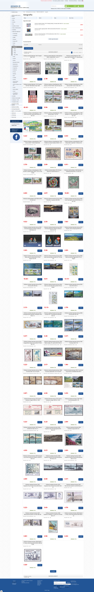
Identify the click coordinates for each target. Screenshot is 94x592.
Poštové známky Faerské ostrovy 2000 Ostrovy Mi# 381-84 (73, 313)
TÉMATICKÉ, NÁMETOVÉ (16, 31)
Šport (14, 75)
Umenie (14, 79)
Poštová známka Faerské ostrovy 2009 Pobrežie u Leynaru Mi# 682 (53, 199)
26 (25, 53)
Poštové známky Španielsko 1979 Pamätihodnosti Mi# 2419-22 (47, 34)
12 (24, 53)
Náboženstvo (15, 64)
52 (26, 53)
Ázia (13, 24)
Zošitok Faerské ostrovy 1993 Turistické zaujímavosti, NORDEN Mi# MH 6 (73, 370)
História (14, 58)
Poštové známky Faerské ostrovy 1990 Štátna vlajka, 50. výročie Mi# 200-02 (53, 342)
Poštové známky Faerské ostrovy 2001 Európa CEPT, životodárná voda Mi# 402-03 (53, 314)
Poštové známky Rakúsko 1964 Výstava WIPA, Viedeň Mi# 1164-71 (53, 56)
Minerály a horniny (16, 62)
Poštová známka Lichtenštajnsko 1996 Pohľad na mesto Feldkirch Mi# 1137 (53, 142)
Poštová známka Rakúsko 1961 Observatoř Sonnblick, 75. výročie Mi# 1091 (73, 57)
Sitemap (38, 584)
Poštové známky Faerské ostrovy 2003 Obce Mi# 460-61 (73, 285)
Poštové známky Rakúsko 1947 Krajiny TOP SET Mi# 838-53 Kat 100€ (33, 85)
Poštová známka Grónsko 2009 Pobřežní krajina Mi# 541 (73, 428)
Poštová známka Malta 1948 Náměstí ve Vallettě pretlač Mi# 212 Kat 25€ (73, 170)
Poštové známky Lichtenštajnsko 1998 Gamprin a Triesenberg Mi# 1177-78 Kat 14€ (73, 114)
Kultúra (14, 60)
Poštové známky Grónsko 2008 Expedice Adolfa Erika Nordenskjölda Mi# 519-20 (73, 457)
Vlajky (15, 52)
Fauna (14, 43)
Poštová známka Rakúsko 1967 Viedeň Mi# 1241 (33, 56)
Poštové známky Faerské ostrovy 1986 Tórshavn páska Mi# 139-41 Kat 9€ (53, 370)
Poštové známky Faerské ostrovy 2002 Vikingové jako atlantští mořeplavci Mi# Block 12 (32, 314)
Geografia (15, 46)
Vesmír (14, 87)
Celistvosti (14, 113)
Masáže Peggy (47, 590)
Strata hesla (39, 583)
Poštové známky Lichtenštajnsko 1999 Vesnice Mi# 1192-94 (53, 113)
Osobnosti (15, 69)
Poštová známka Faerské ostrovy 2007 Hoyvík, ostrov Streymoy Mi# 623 (73, 228)
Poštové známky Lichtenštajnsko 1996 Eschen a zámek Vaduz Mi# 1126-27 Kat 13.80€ (32, 171)
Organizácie (15, 68)
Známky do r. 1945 (15, 99)
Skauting (14, 73)
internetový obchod (60, 585)
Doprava (14, 39)
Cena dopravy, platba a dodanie (58, 0)
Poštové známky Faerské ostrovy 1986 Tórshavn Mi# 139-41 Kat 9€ (32, 370)
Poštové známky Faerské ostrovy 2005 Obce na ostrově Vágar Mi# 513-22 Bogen (73, 257)
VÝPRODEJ (14, 115)
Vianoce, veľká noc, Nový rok (17, 85)
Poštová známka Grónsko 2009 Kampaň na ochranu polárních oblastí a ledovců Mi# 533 (32, 457)
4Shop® (58, 586)
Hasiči (14, 56)
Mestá (15, 50)
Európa (13, 18)
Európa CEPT (15, 41)
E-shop (55, 585)
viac (30, 58)
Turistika (14, 77)
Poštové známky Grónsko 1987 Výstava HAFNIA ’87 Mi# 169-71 (33, 428)
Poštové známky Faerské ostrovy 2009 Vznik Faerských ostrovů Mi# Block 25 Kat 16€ (73, 200)
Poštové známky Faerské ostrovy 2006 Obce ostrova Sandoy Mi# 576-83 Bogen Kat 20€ (32, 257)
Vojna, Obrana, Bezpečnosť (15, 82)
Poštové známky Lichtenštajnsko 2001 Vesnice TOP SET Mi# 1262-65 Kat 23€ (53, 85)
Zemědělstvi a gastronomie (15, 94)
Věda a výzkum (15, 89)
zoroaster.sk (15, 6)
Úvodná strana (14, 12)
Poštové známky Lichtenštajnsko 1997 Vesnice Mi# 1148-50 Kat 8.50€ (32, 142)
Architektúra (15, 35)
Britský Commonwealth (16, 98)
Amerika (13, 22)
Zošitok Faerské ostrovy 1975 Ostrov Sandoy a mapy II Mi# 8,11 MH (32, 399)
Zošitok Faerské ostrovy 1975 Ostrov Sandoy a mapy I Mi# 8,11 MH (53, 399)
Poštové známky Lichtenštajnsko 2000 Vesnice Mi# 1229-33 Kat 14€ (73, 85)
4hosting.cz (67, 586)
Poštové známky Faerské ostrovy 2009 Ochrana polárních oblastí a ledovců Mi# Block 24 (32, 229)
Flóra (14, 45)
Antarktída (14, 29)
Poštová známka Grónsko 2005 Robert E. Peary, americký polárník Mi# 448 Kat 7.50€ (32, 543)
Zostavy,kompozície (16, 109)
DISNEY (14, 37)
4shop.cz (59, 588)
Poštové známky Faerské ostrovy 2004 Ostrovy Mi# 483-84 (32, 285)
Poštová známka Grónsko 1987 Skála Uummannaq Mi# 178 (73, 399)
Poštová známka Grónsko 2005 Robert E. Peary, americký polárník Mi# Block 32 (73, 514)
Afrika (13, 20)
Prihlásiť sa (39, 581)
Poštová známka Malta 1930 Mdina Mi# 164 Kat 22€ (32, 199)
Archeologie (15, 33)
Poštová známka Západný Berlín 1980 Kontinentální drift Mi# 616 (47, 28)
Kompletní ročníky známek (15, 104)
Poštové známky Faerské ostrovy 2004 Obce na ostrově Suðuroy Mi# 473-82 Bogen (53, 286)
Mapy (15, 48)
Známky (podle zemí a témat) (16, 16)
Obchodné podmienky (73, 0)
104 (28, 53)
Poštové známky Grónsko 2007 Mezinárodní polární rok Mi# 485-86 (32, 513)
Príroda (14, 71)
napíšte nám (14, 125)
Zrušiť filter (80, 48)
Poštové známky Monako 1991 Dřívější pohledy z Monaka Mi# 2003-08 (49, 23)
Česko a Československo (16, 27)
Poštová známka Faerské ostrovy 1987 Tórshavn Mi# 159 (73, 342)
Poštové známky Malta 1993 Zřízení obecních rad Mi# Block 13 (53, 170)
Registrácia (39, 582)
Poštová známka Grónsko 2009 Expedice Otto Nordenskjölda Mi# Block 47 (53, 429)
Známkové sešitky (15, 107)
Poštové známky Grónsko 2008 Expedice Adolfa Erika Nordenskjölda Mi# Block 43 (53, 457)
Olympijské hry (15, 66)
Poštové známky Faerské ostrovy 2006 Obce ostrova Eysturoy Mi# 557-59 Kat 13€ (53, 257)
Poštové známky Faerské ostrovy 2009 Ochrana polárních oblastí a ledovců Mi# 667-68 (53, 229)
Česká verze (80, 0)
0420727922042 (73, 581)
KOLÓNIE (13, 96)
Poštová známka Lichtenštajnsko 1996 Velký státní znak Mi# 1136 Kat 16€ (73, 142)
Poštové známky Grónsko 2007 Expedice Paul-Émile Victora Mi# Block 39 (33, 486)
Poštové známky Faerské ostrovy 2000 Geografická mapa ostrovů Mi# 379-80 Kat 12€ (33, 343)
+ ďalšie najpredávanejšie (53, 39)
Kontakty (66, 0)
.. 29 (79, 52)
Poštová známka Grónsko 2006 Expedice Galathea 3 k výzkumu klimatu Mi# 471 (53, 514)
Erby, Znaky (16, 54)
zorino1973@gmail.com (75, 584)
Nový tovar (14, 117)
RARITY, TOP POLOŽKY (16, 111)
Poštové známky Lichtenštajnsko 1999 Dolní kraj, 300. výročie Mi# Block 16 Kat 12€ (32, 114)
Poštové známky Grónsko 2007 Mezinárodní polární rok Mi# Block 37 (73, 485)
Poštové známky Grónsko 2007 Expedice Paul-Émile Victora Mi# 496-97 (53, 486)
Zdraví (14, 91)
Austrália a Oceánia (15, 25)
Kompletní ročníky (15, 101)
